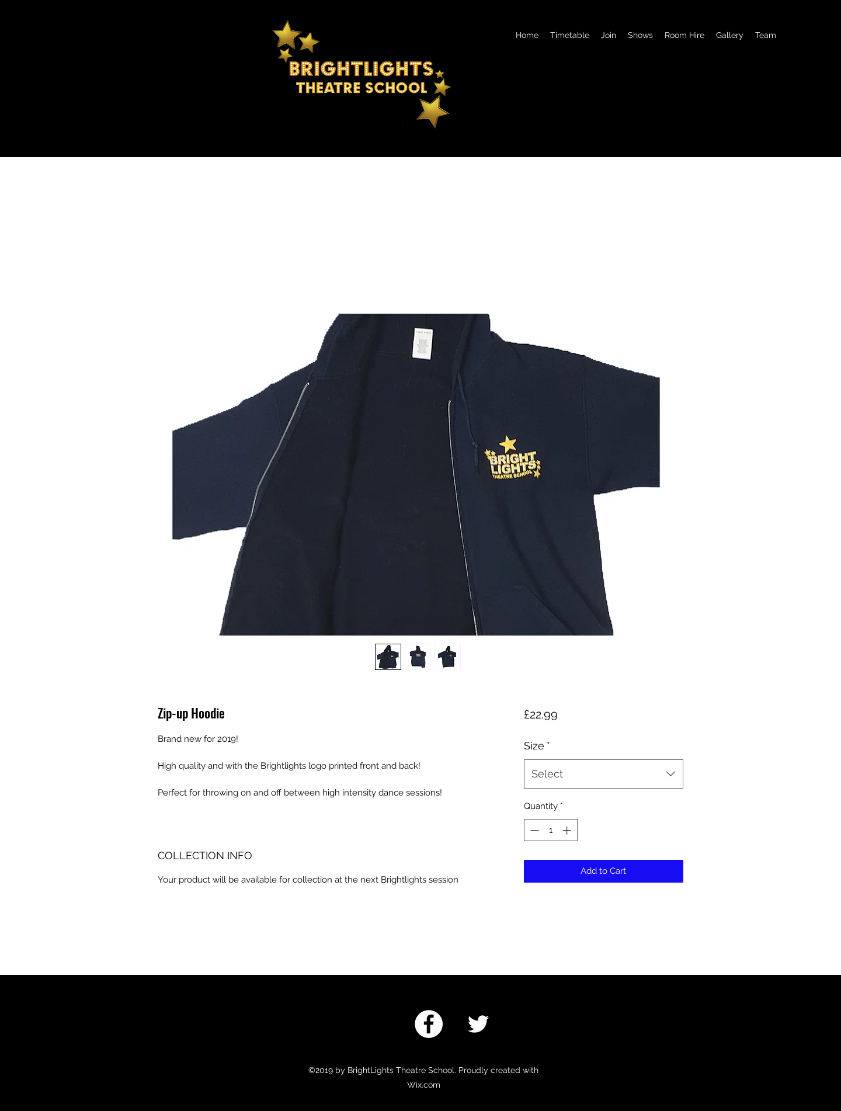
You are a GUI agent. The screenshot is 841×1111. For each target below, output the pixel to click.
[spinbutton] (550, 830)
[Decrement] (533, 830)
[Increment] (568, 830)
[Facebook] (429, 1024)
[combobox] (603, 774)
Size (537, 745)
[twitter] (478, 1024)
